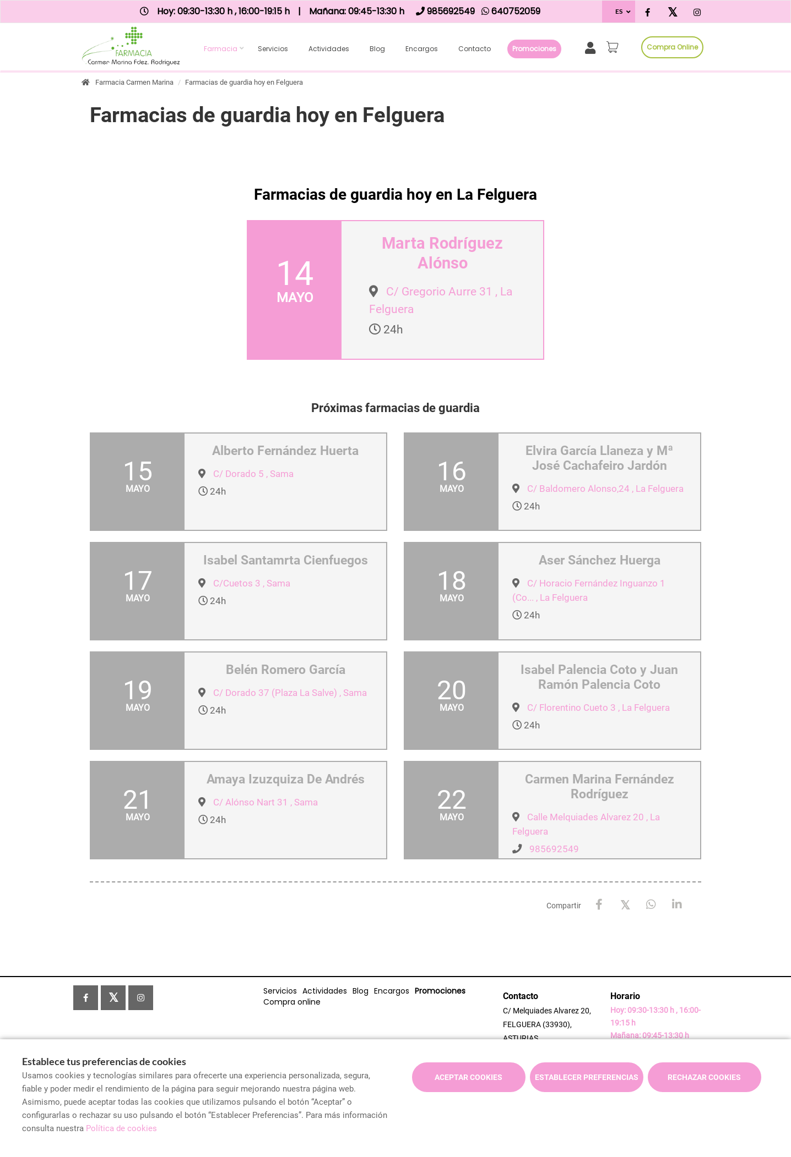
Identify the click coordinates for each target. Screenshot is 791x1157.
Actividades (328, 48)
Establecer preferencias (586, 1077)
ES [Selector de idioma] (618, 11)
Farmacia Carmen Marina (134, 82)
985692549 (554, 848)
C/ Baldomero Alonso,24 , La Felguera (605, 488)
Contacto (474, 48)
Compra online (672, 47)
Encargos (421, 48)
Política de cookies (121, 1128)
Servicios (273, 48)
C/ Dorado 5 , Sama (253, 473)
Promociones (534, 48)
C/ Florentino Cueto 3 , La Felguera (598, 707)
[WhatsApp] (650, 904)
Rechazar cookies (704, 1077)
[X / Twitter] (625, 904)
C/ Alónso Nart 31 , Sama (265, 802)
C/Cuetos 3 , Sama (251, 583)
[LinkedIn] (676, 904)
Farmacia (220, 48)
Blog (377, 48)
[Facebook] (599, 904)
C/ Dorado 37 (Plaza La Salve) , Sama (290, 692)
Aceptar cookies (468, 1077)
